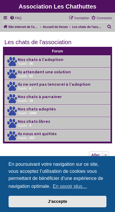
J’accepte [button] (57, 201)
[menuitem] (16, 17)
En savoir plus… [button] (70, 186)
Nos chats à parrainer (40, 97)
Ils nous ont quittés (37, 134)
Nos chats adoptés (37, 109)
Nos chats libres (34, 121)
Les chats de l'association (37, 42)
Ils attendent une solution (44, 72)
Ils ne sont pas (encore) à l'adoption (54, 84)
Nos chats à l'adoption (40, 59)
